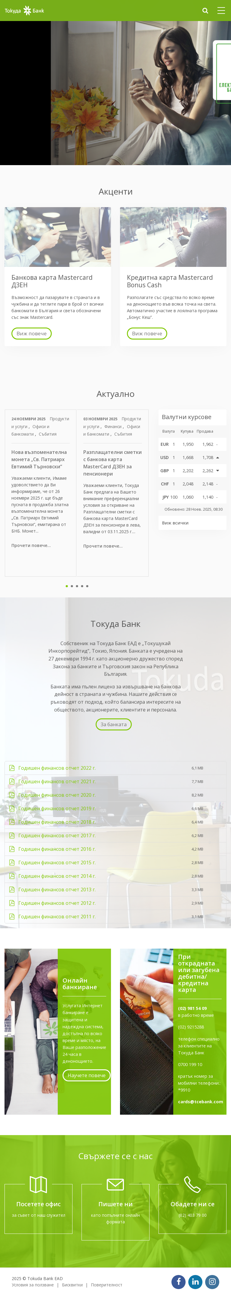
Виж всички (175, 523)
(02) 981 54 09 (192, 1008)
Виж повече (32, 333)
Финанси (113, 426)
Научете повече (87, 1075)
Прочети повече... (31, 545)
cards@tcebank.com (200, 1101)
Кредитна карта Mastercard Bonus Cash (170, 281)
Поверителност (106, 1285)
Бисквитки (72, 1285)
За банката (114, 724)
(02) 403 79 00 (193, 1215)
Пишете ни (115, 1204)
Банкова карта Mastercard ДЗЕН (52, 281)
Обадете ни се (192, 1204)
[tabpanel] (41, 493)
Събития (48, 434)
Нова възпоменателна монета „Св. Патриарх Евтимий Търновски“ (39, 459)
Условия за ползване (33, 1285)
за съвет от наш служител (38, 1215)
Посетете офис (38, 1204)
